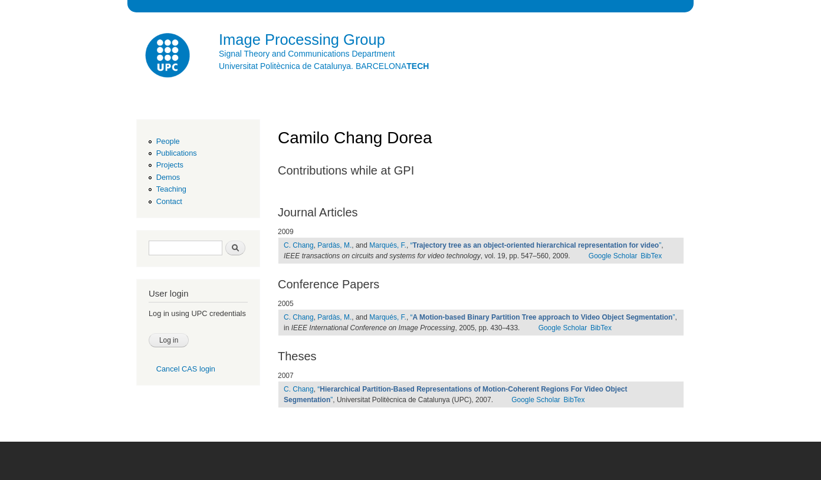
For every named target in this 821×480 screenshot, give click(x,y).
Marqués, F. (387, 245)
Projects (169, 164)
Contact (169, 201)
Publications (176, 153)
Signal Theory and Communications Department (307, 53)
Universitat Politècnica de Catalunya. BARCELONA (324, 66)
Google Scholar (613, 256)
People (168, 141)
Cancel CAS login (185, 368)
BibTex (651, 256)
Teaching (171, 189)
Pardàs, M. (334, 245)
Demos (168, 177)
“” (536, 245)
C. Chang (299, 245)
